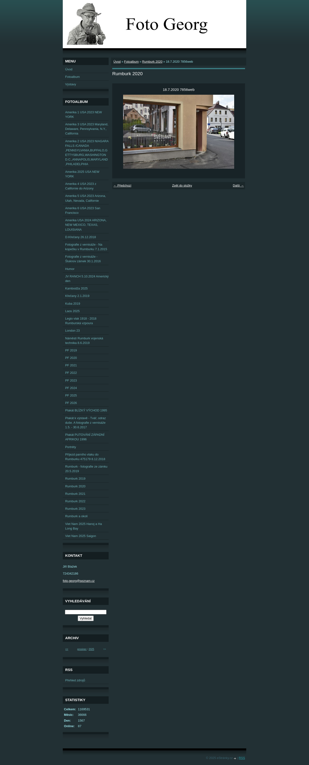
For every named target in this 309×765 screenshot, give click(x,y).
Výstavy (70, 84)
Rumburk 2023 (75, 508)
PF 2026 (71, 403)
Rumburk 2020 (152, 61)
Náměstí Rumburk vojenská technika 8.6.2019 (84, 340)
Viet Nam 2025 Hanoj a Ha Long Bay (83, 526)
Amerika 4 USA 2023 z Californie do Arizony (80, 186)
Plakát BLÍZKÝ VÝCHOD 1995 (86, 410)
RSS (242, 758)
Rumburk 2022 (75, 501)
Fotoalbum (131, 61)
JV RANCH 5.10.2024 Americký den (87, 279)
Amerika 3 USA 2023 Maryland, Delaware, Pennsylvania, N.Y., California (86, 128)
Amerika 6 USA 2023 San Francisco (82, 210)
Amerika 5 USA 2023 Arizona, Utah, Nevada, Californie (85, 198)
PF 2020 (71, 358)
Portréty (70, 447)
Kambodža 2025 (76, 288)
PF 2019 (71, 350)
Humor (69, 269)
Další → (238, 185)
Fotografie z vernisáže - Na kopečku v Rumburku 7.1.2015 (86, 247)
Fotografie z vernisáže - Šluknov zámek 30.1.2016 (83, 259)
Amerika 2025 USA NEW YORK (82, 174)
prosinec (82, 649)
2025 (91, 649)
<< (66, 649)
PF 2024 (71, 388)
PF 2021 (71, 365)
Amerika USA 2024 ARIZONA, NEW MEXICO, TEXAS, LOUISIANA (85, 224)
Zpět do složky (182, 185)
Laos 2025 (72, 311)
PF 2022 (71, 373)
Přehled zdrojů (75, 680)
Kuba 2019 (72, 303)
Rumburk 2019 (75, 478)
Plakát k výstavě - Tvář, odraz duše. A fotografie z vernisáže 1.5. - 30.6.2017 (85, 422)
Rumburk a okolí (76, 516)
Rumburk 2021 (75, 494)
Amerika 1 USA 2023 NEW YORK (83, 114)
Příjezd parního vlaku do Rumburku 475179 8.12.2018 (85, 457)
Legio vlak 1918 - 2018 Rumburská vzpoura (81, 321)
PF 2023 (71, 380)
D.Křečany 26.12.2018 (80, 237)
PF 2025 (71, 395)
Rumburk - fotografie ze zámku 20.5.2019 (86, 469)
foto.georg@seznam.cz (79, 581)
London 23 (72, 330)
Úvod (117, 61)
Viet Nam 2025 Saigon (80, 536)
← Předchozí (122, 185)
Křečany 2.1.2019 (77, 296)
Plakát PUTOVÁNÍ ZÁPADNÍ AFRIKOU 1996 (84, 437)
